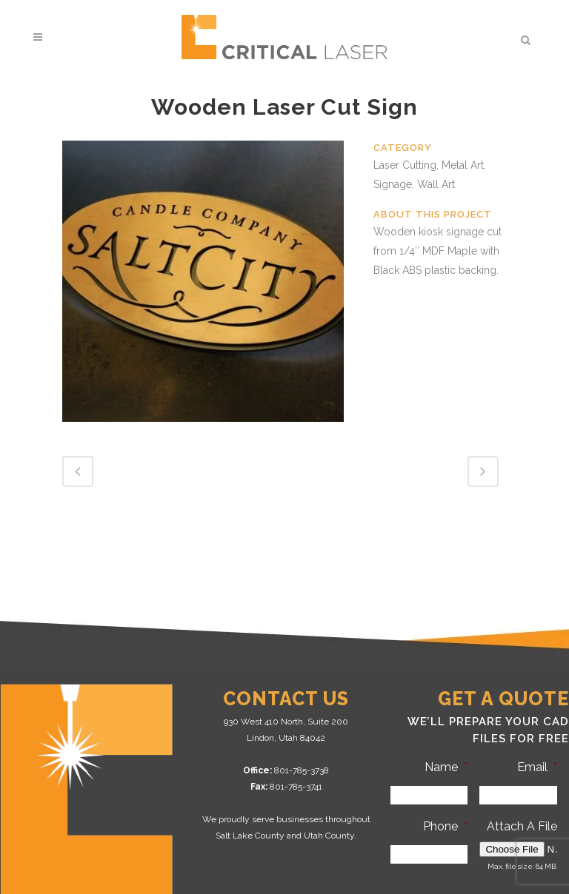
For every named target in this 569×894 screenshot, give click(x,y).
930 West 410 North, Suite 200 (286, 721)
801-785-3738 (301, 770)
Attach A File (522, 826)
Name (446, 767)
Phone (445, 826)
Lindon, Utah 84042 (286, 738)
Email (537, 767)
